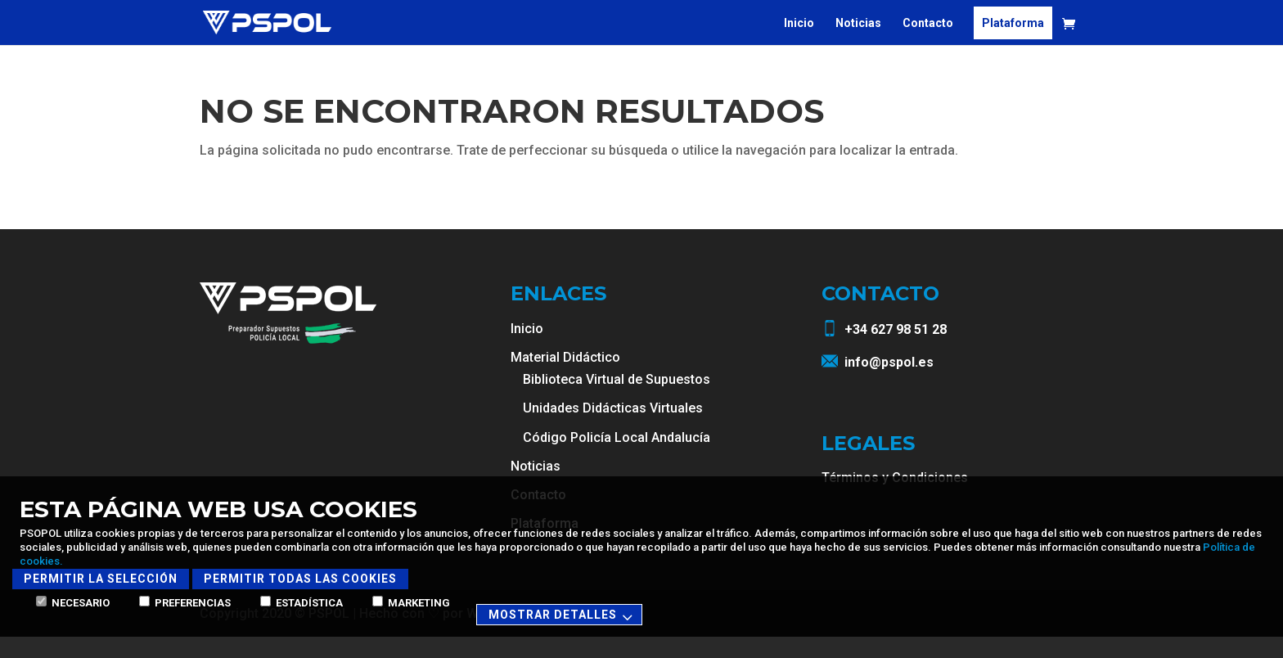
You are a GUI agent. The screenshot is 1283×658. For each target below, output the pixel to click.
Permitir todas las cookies (300, 578)
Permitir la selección (101, 578)
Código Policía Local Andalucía (616, 458)
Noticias (858, 22)
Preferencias (185, 603)
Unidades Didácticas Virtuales (613, 429)
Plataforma (1013, 22)
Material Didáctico (565, 378)
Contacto (928, 22)
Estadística (301, 603)
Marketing (411, 603)
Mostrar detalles (562, 615)
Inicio (799, 22)
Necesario (73, 603)
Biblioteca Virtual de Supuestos (616, 400)
